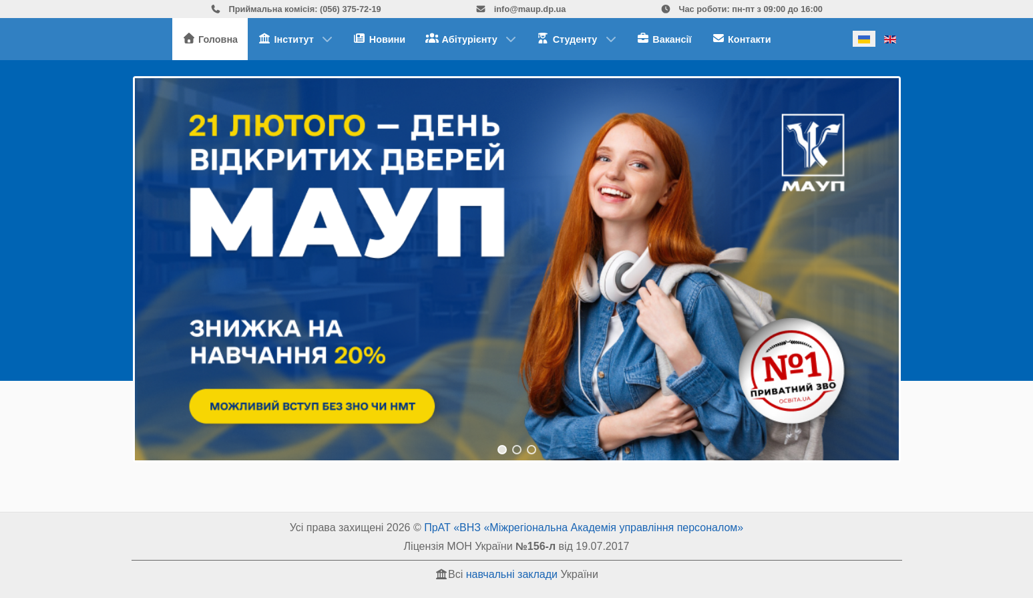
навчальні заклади (512, 574)
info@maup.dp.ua (520, 9)
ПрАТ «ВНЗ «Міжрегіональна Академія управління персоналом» (583, 527)
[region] (517, 269)
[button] (517, 269)
